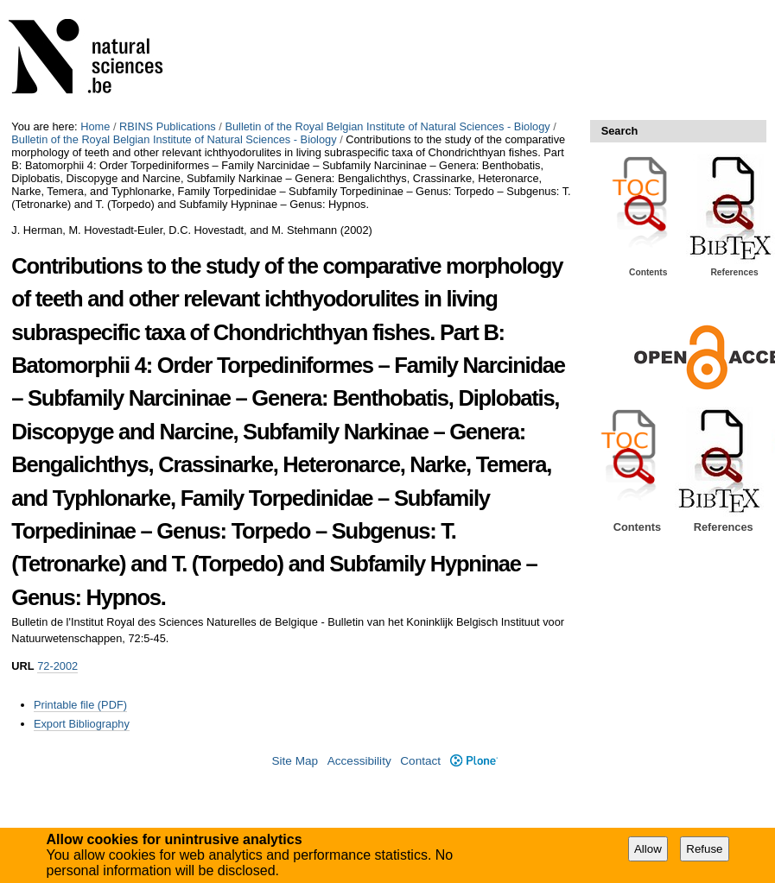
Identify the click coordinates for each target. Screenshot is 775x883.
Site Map (294, 760)
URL (22, 665)
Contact (420, 760)
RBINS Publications (167, 126)
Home (95, 126)
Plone (474, 760)
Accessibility (359, 760)
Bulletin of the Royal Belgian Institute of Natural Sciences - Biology (387, 126)
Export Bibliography (82, 723)
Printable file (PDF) (80, 704)
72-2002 (57, 665)
